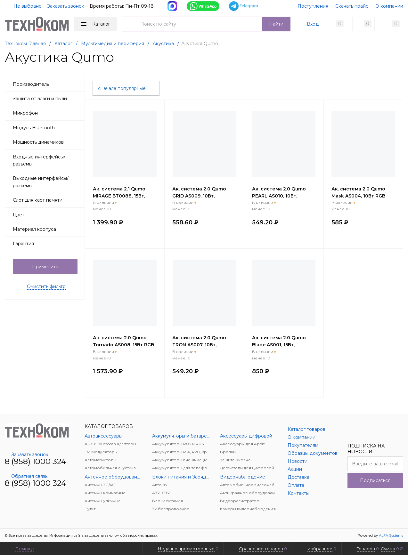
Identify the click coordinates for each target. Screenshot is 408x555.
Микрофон (47, 113)
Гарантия (47, 243)
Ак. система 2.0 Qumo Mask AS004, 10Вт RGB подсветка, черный (358, 196)
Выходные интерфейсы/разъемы (47, 181)
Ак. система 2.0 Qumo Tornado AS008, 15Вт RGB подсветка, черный (123, 345)
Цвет (47, 215)
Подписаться (375, 480)
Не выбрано (24, 6)
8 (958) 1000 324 (35, 461)
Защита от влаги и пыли (47, 98)
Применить (45, 266)
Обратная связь (26, 476)
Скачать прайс (351, 6)
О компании (389, 6)
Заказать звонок (65, 6)
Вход (313, 24)
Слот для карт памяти (47, 200)
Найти (276, 24)
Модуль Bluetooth (47, 128)
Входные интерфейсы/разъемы (47, 160)
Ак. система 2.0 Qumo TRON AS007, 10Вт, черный (199, 345)
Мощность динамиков (47, 142)
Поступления (313, 6)
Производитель (47, 84)
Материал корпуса (47, 229)
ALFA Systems (391, 535)
